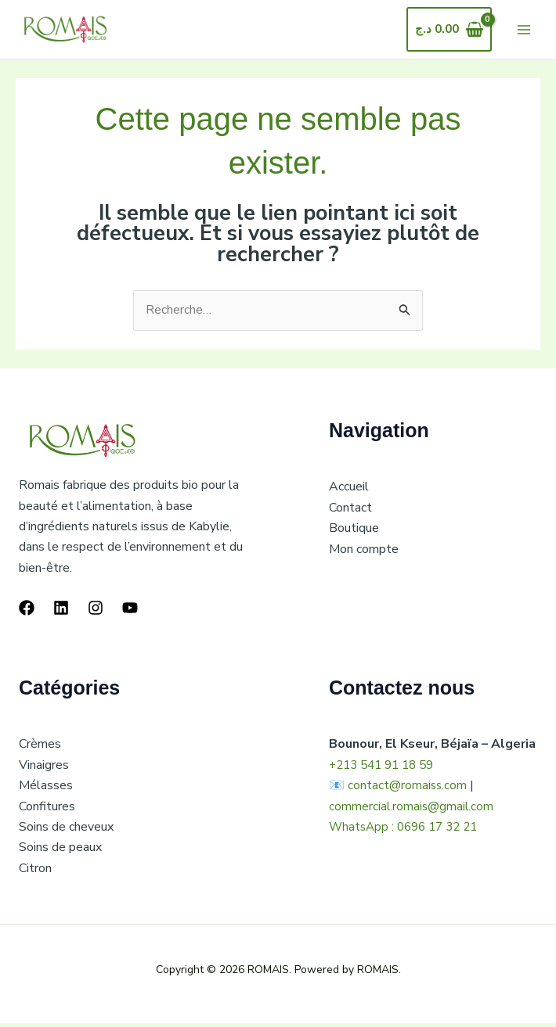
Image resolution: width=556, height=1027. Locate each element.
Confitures (47, 810)
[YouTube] (130, 611)
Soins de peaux (60, 851)
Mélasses (46, 789)
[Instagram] (95, 611)
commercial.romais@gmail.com (412, 810)
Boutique (354, 531)
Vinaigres (44, 768)
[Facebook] (26, 611)
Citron (35, 872)
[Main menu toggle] (523, 30)
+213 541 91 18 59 (386, 768)
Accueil (349, 490)
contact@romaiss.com (408, 789)
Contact (350, 511)
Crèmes (40, 747)
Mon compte (364, 553)
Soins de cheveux (66, 830)
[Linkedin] (61, 611)
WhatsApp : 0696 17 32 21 (408, 830)
